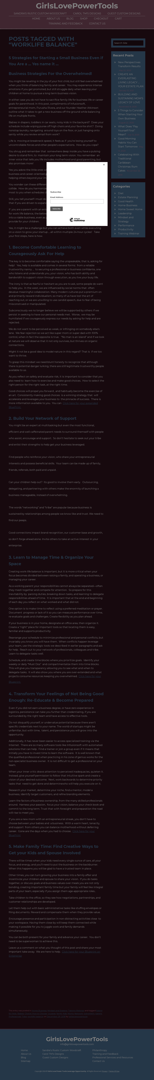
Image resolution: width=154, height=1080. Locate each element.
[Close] (107, 163)
